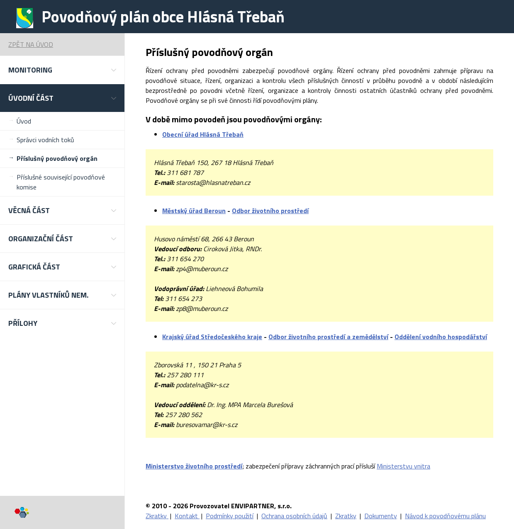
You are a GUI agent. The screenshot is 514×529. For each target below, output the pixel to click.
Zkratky (157, 516)
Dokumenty (380, 516)
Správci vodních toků (45, 140)
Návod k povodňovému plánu (445, 516)
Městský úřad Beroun (194, 211)
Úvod (24, 121)
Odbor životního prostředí (270, 211)
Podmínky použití (229, 516)
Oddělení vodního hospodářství (441, 337)
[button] (62, 70)
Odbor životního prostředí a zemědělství (328, 337)
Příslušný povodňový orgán (57, 158)
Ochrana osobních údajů (294, 516)
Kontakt (187, 516)
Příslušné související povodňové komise (61, 182)
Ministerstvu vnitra (403, 466)
